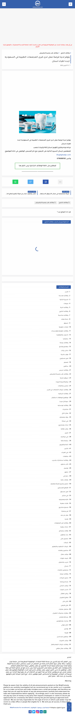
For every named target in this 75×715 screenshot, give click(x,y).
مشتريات (65, 409)
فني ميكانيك (64, 437)
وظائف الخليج (65, 53)
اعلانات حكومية (63, 327)
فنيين (66, 433)
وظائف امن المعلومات (61, 523)
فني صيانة (65, 421)
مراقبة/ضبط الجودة (62, 382)
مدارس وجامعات (63, 386)
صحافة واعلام (63, 617)
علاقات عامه (64, 480)
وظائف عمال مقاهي (62, 648)
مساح (66, 566)
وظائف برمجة (64, 343)
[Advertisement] (37, 26)
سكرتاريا (65, 339)
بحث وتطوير (64, 535)
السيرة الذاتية (64, 300)
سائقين (65, 366)
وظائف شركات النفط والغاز (59, 644)
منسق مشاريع (63, 507)
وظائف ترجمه (64, 574)
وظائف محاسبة (63, 315)
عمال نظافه (64, 429)
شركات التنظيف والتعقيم (60, 546)
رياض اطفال (64, 594)
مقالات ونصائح (63, 531)
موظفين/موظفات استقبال (59, 398)
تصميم (66, 362)
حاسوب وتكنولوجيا (62, 335)
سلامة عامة (64, 441)
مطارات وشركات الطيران (60, 613)
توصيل (66, 468)
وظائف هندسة (63, 296)
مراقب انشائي (64, 586)
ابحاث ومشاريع (63, 425)
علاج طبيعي (64, 605)
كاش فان (65, 601)
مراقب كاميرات (63, 641)
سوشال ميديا (64, 401)
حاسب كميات (64, 590)
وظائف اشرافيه (63, 394)
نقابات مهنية (64, 503)
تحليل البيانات (64, 578)
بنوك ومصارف (63, 417)
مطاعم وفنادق (63, 347)
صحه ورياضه (64, 582)
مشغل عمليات (63, 609)
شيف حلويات (64, 558)
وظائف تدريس (63, 370)
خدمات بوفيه (64, 527)
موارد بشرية (64, 354)
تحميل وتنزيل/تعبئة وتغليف (59, 484)
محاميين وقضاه (63, 550)
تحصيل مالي (64, 539)
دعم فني (65, 476)
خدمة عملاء (64, 319)
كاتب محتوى (64, 464)
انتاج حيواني (64, 625)
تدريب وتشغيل (63, 562)
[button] (46, 182)
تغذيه (66, 519)
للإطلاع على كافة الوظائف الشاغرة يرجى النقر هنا (37, 166)
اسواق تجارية (64, 378)
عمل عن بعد (64, 515)
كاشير (66, 448)
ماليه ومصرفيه (63, 499)
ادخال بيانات (64, 351)
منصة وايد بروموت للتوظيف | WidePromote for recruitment (29, 708)
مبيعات (66, 303)
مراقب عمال (64, 554)
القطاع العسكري (63, 488)
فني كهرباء (64, 452)
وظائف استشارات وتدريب (60, 460)
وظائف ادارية (64, 307)
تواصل (66, 629)
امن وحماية (64, 511)
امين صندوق (64, 492)
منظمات (65, 456)
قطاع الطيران (64, 597)
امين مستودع (64, 358)
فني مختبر (65, 496)
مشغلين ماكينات (62, 570)
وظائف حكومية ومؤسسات (59, 331)
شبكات (66, 543)
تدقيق (66, 472)
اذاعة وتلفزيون (63, 445)
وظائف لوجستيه (63, 405)
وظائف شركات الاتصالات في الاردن (57, 390)
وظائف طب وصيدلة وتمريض (48, 53)
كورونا (66, 633)
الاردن (66, 292)
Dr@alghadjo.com (64, 155)
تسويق (66, 323)
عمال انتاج (65, 413)
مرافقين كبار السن (62, 637)
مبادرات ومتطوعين (62, 621)
